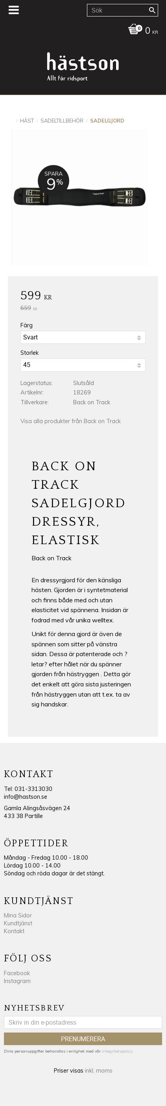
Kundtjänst (18, 923)
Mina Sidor (18, 915)
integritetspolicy (117, 1051)
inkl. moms (99, 1070)
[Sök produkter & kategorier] (122, 10)
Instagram (17, 981)
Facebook (17, 973)
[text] (83, 297)
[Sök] (152, 10)
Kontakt (14, 931)
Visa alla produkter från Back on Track (70, 421)
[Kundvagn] (81, 31)
